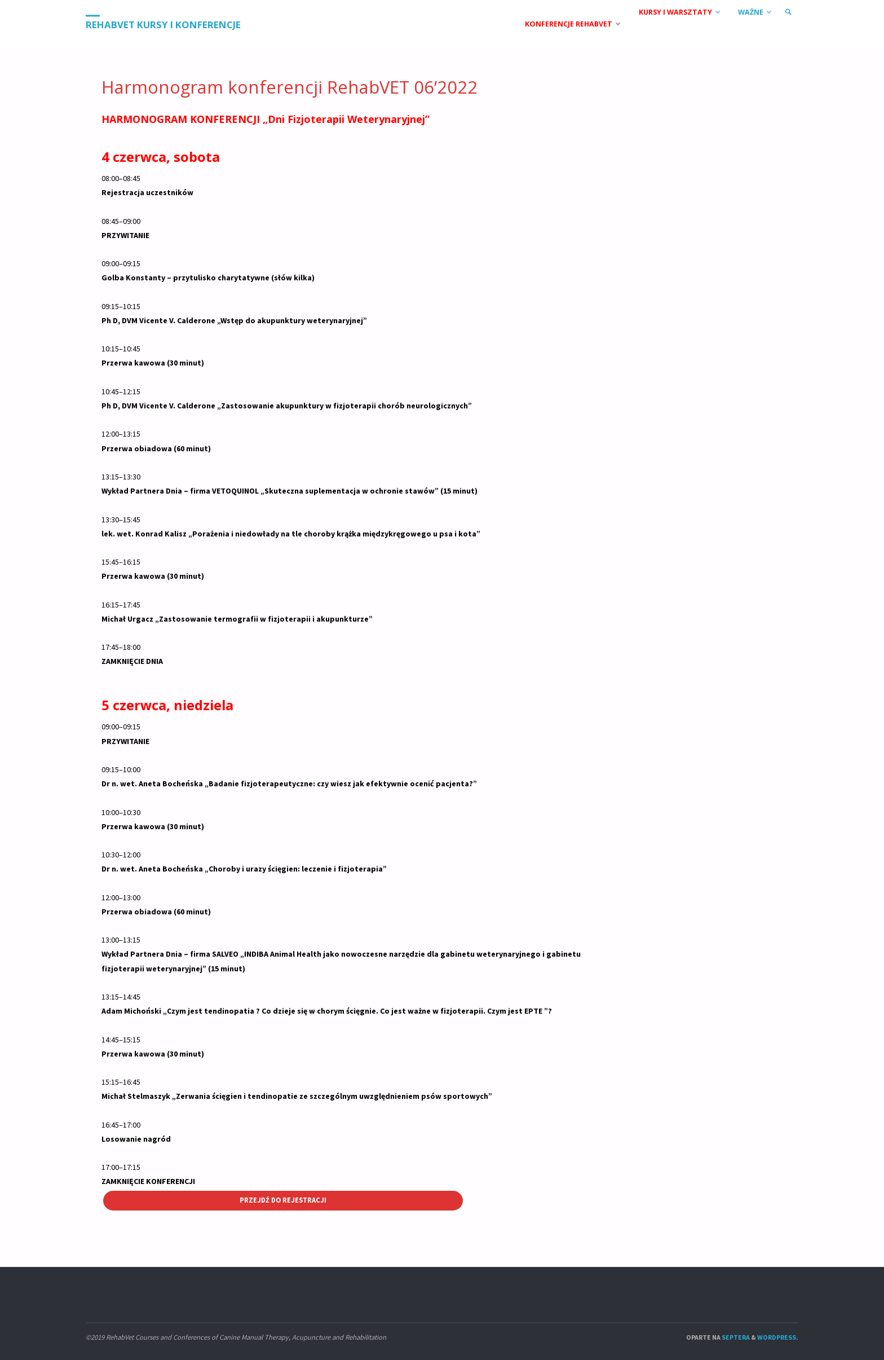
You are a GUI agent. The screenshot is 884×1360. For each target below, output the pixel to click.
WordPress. (777, 1337)
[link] (788, 12)
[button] (344, 193)
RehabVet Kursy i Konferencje (163, 24)
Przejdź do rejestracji (283, 1200)
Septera (735, 1337)
